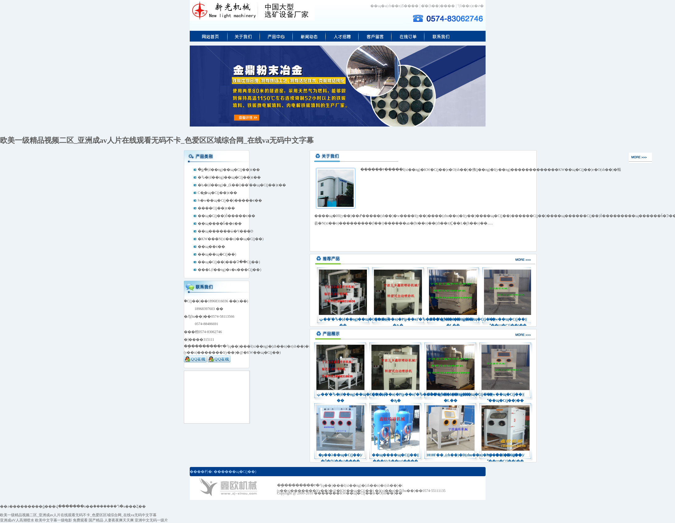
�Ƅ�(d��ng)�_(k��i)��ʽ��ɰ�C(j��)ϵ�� (242, 185)
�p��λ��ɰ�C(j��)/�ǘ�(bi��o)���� (340, 455)
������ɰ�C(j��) (235, 471)
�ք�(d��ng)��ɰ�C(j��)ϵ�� (229, 169)
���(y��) (209, 36)
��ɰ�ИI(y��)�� (309, 36)
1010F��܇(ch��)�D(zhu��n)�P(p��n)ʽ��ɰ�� (450, 455)
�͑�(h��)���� (438, 6)
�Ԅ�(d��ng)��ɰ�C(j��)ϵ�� (229, 177)
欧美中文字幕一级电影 (53, 520)
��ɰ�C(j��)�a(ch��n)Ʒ (276, 36)
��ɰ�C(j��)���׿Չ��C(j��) (229, 262)
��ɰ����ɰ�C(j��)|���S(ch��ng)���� (395, 455)
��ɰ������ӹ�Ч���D (225, 231)
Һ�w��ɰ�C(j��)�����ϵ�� (230, 200)
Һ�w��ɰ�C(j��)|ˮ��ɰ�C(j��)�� (508, 319)
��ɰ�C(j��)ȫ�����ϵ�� (226, 216)
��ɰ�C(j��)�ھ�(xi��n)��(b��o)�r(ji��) (375, 36)
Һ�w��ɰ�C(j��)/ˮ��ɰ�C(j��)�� (505, 455)
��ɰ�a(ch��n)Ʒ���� (394, 6)
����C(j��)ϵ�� (216, 208)
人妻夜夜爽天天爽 (119, 520)
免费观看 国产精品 (88, 520)
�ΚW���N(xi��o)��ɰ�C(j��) (231, 239)
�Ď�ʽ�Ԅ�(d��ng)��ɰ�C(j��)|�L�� (453, 319)
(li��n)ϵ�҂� (471, 6)
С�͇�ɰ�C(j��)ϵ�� (217, 193)
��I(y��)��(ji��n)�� (244, 36)
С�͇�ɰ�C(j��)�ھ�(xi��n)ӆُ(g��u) (407, 36)
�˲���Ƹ (342, 36)
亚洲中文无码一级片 (151, 520)
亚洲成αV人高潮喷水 (17, 520)
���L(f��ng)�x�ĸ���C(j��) (229, 270)
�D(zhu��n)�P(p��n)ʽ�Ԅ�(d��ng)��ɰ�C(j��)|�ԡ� (398, 319)
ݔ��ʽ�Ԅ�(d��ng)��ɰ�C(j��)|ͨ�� (343, 319)
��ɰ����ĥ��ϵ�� (220, 223)
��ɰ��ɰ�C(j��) (217, 254)
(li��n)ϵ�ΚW (441, 36)
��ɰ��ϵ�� (211, 246)
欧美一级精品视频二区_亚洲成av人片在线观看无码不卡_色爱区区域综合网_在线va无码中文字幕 (157, 140)
